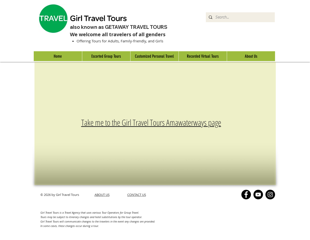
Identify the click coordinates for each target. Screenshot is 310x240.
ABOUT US (102, 194)
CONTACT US (136, 194)
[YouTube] (258, 194)
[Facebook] (246, 194)
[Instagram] (270, 194)
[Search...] (239, 17)
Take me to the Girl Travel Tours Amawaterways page (151, 122)
